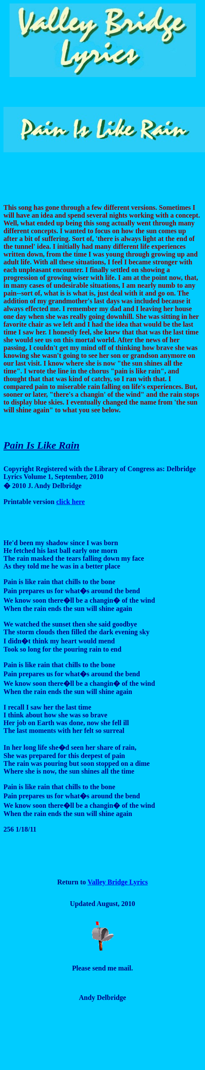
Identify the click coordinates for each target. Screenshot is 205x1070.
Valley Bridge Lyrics (118, 882)
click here (70, 501)
